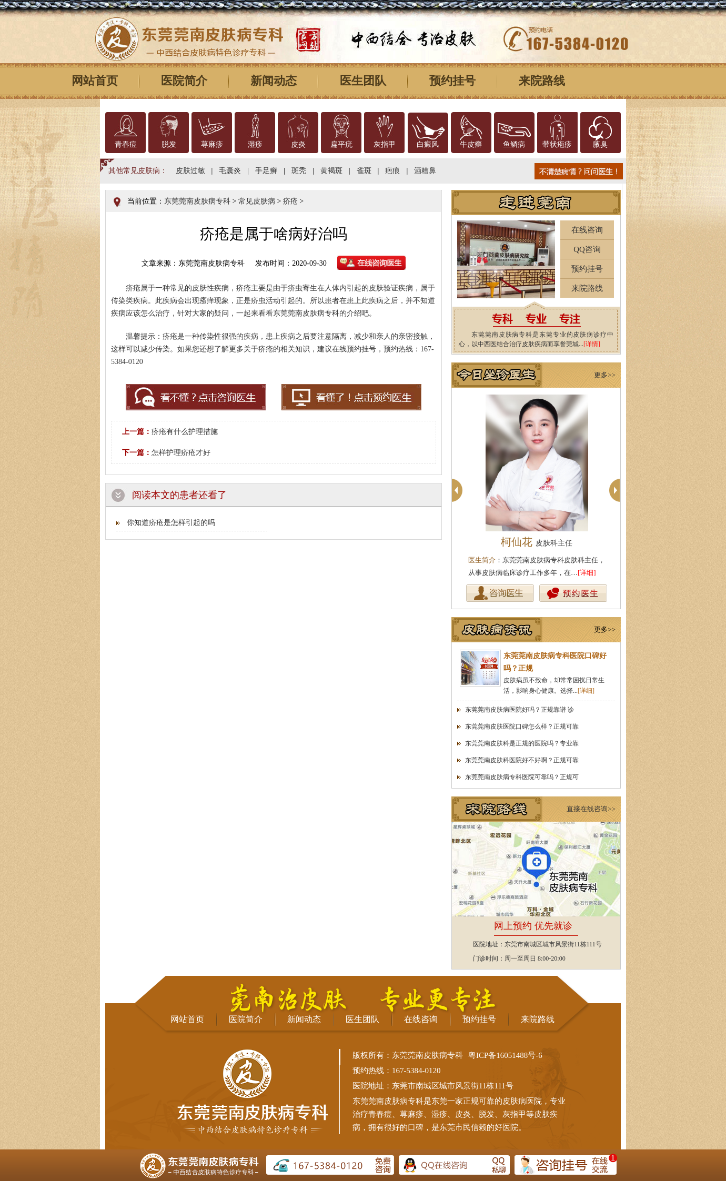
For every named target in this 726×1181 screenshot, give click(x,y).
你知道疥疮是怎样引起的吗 (171, 523)
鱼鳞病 (514, 144)
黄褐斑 (331, 171)
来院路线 (542, 80)
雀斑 (364, 171)
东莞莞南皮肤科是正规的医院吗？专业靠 (522, 743)
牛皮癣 (471, 144)
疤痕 (392, 171)
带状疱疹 (557, 144)
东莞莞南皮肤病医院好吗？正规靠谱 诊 (519, 709)
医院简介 (184, 80)
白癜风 (428, 144)
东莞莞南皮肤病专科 (197, 201)
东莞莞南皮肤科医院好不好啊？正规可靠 (522, 760)
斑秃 (298, 171)
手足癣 (266, 171)
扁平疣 (341, 144)
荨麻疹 (212, 144)
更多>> (605, 375)
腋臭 (600, 144)
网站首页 (95, 80)
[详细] (587, 573)
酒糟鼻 (425, 171)
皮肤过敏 (190, 171)
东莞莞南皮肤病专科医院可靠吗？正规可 (522, 777)
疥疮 (290, 201)
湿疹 (255, 144)
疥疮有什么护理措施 (185, 432)
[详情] (591, 344)
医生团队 (363, 80)
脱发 (169, 144)
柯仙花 (536, 542)
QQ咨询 (587, 249)
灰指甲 (385, 144)
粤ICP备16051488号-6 (505, 1055)
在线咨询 (587, 230)
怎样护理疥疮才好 (181, 453)
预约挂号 (452, 80)
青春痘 (126, 144)
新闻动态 (273, 80)
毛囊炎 (230, 171)
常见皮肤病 (256, 201)
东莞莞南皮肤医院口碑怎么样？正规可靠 (522, 726)
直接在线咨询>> (591, 809)
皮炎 (298, 144)
